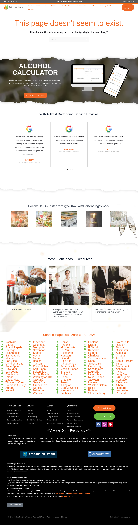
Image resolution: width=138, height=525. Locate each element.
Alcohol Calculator (10, 1)
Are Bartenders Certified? (21, 309)
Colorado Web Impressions (120, 517)
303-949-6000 (61, 493)
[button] (40, 5)
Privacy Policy (66, 496)
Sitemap (64, 517)
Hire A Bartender (14, 406)
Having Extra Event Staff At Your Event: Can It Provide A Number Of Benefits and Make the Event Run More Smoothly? (68, 313)
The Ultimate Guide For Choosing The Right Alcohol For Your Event (111, 310)
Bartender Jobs (128, 1)
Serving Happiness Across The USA (69, 334)
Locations (56, 517)
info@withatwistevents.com (79, 493)
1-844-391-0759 (75, 1)
